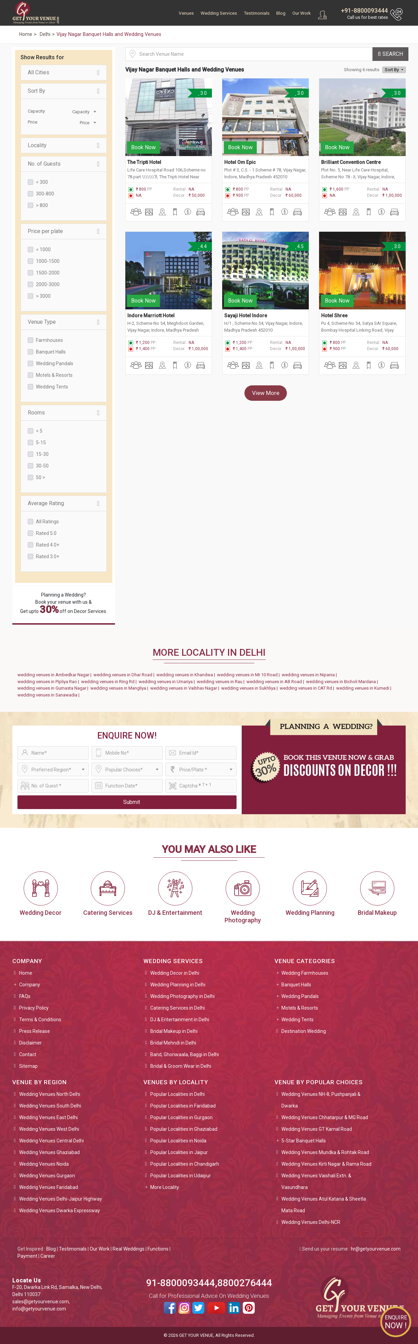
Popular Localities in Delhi (177, 1094)
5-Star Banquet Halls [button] (303, 1140)
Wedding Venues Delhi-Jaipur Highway (60, 1199)
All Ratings (47, 521)
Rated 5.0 (46, 533)
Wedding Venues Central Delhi (51, 1140)
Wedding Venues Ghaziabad (49, 1152)
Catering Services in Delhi (177, 1008)
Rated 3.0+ (47, 556)
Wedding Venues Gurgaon (47, 1175)
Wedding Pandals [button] (300, 996)
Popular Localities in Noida (178, 1140)
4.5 (299, 245)
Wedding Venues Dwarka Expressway (59, 1210)
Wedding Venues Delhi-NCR (310, 1222)
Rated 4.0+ (47, 545)
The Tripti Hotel (144, 161)
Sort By (64, 91)
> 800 (42, 205)
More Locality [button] (164, 1187)
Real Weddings (128, 1249)
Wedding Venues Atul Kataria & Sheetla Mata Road (323, 1204)
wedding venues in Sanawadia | (49, 694)
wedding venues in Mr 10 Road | (249, 674)
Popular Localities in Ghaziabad (183, 1129)
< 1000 (43, 249)
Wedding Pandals (54, 363)
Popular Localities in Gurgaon (181, 1117)
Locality (64, 145)
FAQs (24, 996)
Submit (131, 802)
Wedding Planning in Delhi (177, 984)
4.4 (202, 245)
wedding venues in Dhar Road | (124, 674)
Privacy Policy (34, 1008)
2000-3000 (48, 284)
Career (47, 1256)
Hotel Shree (334, 314)
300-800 (45, 193)
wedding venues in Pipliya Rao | (49, 681)
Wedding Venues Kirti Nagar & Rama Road (326, 1164)
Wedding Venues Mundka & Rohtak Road (325, 1152)
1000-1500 (48, 261)
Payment (27, 1256)
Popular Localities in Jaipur (179, 1152)
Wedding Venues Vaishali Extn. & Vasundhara (316, 1181)
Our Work (301, 13)
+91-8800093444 (364, 10)
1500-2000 (48, 273)
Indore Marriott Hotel (151, 314)
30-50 (42, 466)
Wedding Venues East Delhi (48, 1117)
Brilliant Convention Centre (351, 161)
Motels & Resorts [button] (299, 1008)
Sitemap (28, 1066)
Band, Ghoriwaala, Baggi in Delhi (184, 1054)
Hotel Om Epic (240, 161)
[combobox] (81, 111)
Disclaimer (30, 1043)
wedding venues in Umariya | (168, 681)
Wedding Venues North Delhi (49, 1094)
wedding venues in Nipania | (310, 674)
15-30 (42, 454)
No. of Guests (64, 164)
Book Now (143, 146)
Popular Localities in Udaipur (180, 1175)
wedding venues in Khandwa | (186, 674)
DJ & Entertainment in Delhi (179, 1019)
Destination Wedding (303, 1031)
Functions (158, 1249)
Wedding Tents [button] (297, 1019)
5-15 (41, 442)
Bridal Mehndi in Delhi (173, 1043)
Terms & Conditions (40, 1019)
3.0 (202, 93)
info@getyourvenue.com (39, 1308)
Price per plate (64, 231)
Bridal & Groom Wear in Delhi (180, 1066)
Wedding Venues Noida (44, 1164)
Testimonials (256, 13)
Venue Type (64, 322)
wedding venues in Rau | (221, 681)
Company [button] (29, 984)
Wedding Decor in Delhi (174, 973)
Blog (281, 13)
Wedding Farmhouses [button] (304, 973)
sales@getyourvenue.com (40, 1301)
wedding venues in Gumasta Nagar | (53, 688)
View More (265, 391)
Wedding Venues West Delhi (49, 1129)
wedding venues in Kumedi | (364, 688)
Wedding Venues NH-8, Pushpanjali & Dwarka (320, 1100)
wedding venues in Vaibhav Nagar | (185, 688)
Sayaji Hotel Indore (245, 314)
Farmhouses (49, 340)
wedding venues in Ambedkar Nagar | (55, 674)
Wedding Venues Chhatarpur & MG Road (324, 1117)
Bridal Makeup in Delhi (174, 1031)
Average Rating (64, 503)
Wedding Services (219, 13)
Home (25, 973)
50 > (40, 477)
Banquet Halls (51, 352)
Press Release (34, 1031)
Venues (186, 13)
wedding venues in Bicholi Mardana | (343, 681)
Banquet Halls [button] (296, 984)
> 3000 (43, 296)
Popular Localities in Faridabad (183, 1106)
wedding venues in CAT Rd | (308, 688)
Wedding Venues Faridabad (48, 1187)
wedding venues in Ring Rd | (110, 681)
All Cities (64, 72)
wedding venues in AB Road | (276, 681)
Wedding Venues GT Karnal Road (316, 1129)
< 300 (42, 182)
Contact (27, 1054)
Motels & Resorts (54, 375)
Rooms (64, 412)
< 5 (39, 431)
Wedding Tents (52, 386)
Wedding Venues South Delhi (50, 1106)
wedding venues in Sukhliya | (250, 688)
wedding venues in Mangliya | (120, 688)
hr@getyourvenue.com (376, 1249)
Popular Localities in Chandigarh (184, 1164)
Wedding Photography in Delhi (182, 996)
